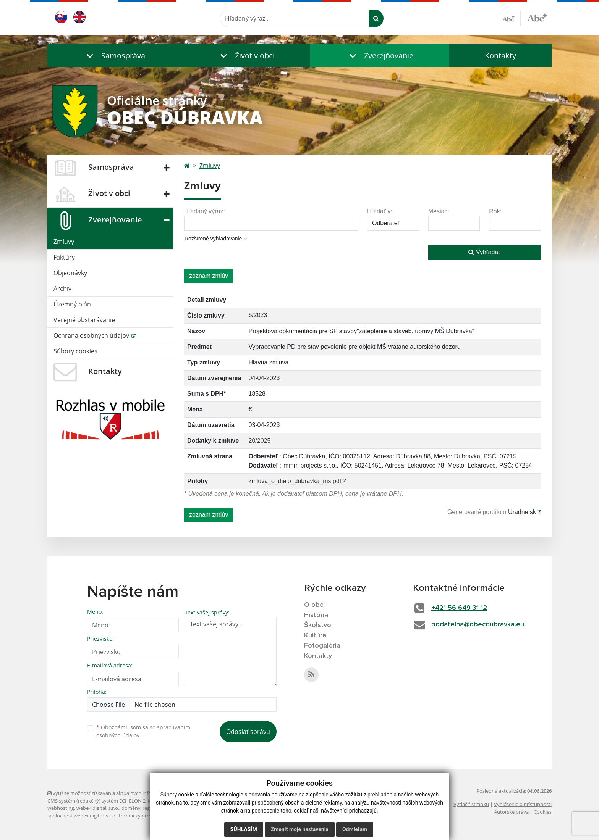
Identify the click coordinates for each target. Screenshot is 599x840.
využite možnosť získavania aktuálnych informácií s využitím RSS (123, 793)
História (316, 615)
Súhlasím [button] (243, 829)
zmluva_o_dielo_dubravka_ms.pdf (294, 481)
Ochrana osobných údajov (92, 335)
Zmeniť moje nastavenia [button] (300, 829)
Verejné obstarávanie (84, 320)
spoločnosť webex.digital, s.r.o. (82, 815)
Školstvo (317, 625)
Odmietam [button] (354, 829)
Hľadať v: (379, 211)
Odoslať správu (248, 731)
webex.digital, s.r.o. (97, 808)
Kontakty (500, 55)
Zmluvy (63, 241)
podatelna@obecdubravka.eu (477, 624)
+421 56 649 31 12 (459, 608)
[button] (114, 55)
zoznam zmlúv (208, 275)
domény (130, 808)
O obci (314, 604)
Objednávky (70, 273)
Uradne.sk (522, 512)
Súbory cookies (75, 351)
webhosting (60, 808)
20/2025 (259, 440)
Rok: (495, 211)
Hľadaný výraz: (204, 211)
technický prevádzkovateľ (148, 815)
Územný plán (72, 304)
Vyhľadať (484, 252)
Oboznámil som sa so (143, 731)
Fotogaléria (322, 645)
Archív (62, 288)
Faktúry (64, 257)
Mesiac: (438, 211)
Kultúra (315, 635)
